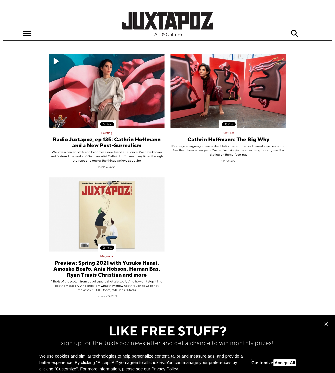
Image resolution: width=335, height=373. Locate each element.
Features (228, 133)
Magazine (106, 256)
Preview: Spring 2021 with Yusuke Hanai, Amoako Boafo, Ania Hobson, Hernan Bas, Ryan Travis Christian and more (106, 269)
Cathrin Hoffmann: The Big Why (228, 140)
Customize (262, 362)
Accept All (285, 362)
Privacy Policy (164, 369)
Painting (106, 133)
